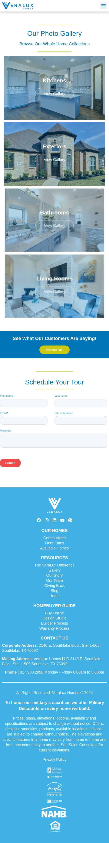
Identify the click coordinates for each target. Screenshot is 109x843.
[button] (103, 5)
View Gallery (54, 94)
